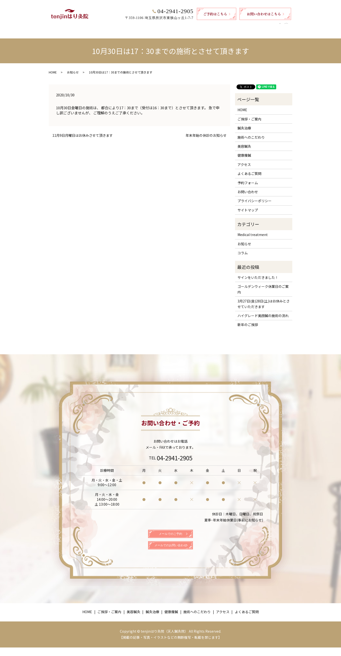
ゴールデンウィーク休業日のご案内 (263, 284)
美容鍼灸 (140, 26)
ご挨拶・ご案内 (114, 26)
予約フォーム (247, 178)
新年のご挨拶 (247, 320)
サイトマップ (247, 205)
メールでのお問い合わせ (170, 551)
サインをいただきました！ (257, 272)
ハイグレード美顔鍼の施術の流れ (263, 311)
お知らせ (73, 67)
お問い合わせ (247, 187)
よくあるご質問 (264, 26)
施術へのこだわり (210, 26)
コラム (242, 248)
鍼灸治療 (161, 26)
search (288, 26)
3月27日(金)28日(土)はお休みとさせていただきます (263, 299)
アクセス (238, 26)
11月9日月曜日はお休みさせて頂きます (82, 130)
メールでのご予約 (170, 533)
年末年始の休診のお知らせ (206, 130)
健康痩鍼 (182, 26)
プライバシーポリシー (254, 196)
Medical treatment (252, 230)
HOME (89, 26)
